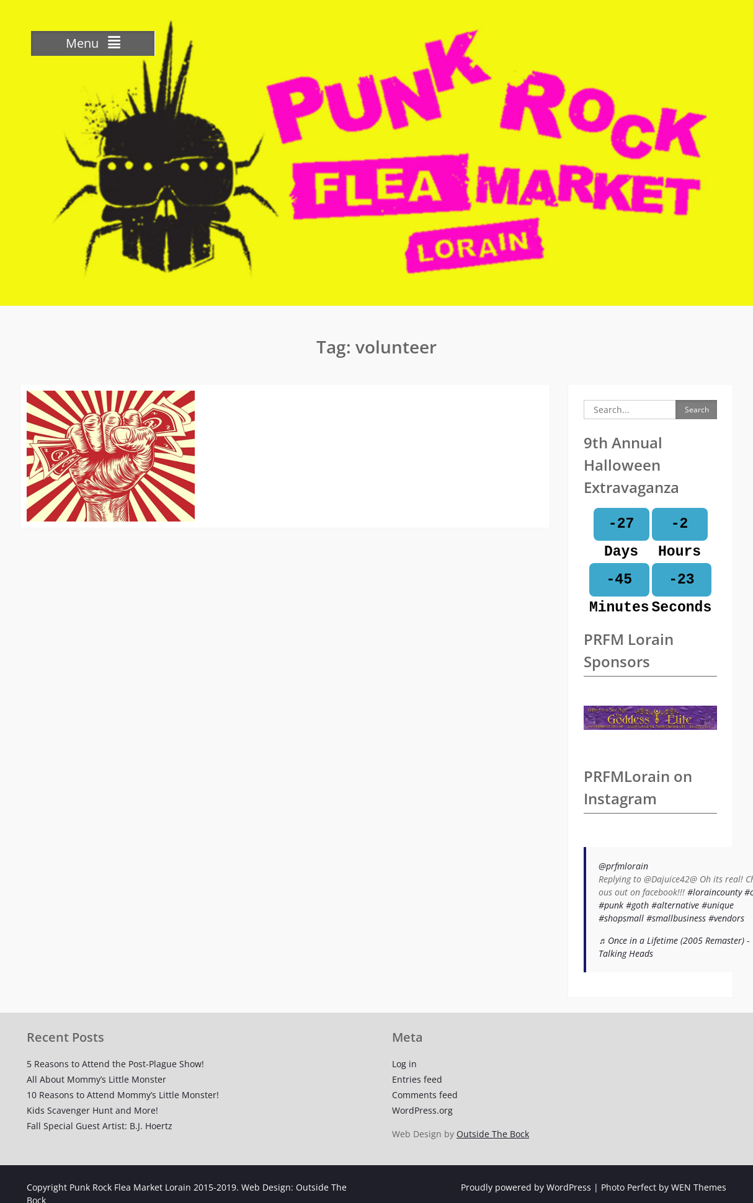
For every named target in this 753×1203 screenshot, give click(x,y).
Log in (404, 1064)
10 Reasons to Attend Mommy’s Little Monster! (123, 1095)
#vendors (726, 918)
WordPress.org (422, 1110)
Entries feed (417, 1079)
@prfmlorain (623, 866)
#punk (611, 905)
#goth (637, 905)
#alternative (675, 905)
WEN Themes (698, 1187)
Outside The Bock (493, 1134)
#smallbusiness (676, 918)
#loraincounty (714, 892)
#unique (718, 905)
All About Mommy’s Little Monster (96, 1079)
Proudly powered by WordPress (526, 1187)
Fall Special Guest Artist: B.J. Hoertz (99, 1126)
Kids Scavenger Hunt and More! (92, 1110)
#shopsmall (621, 918)
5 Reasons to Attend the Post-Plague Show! (115, 1064)
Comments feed (425, 1095)
